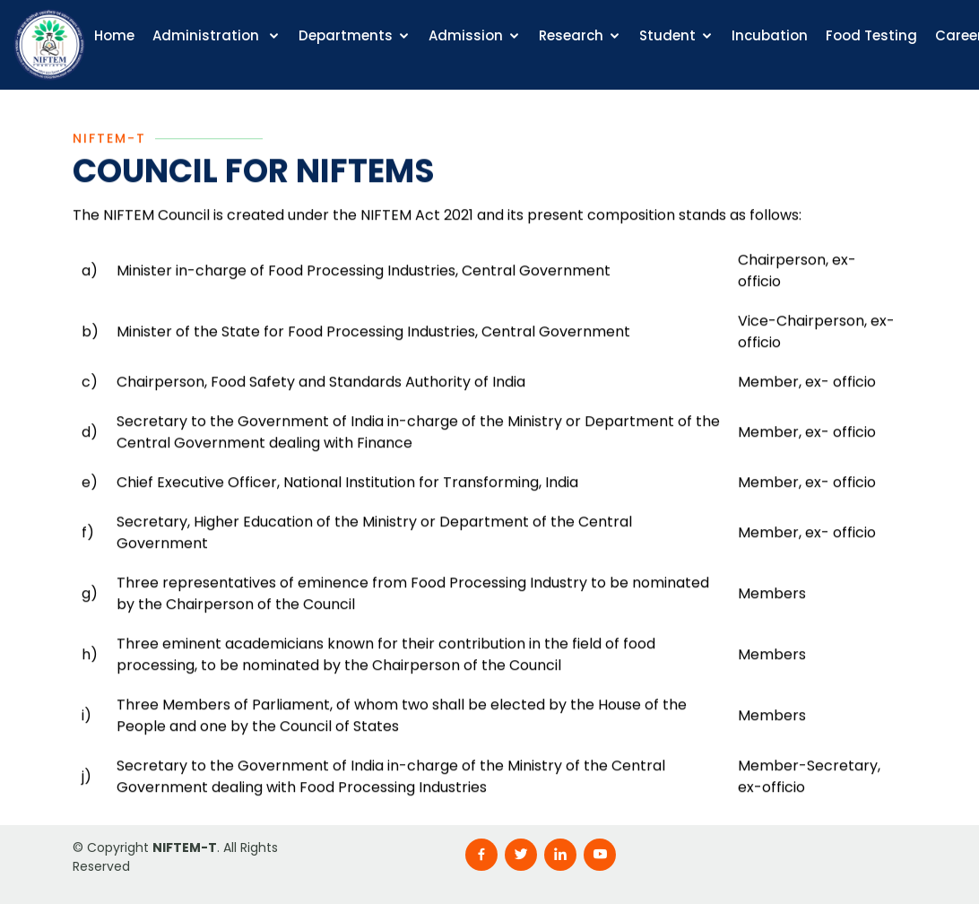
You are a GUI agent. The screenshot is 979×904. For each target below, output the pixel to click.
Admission (466, 35)
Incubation (770, 35)
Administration (207, 35)
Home (114, 35)
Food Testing (871, 35)
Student (667, 35)
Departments (346, 35)
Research (571, 35)
